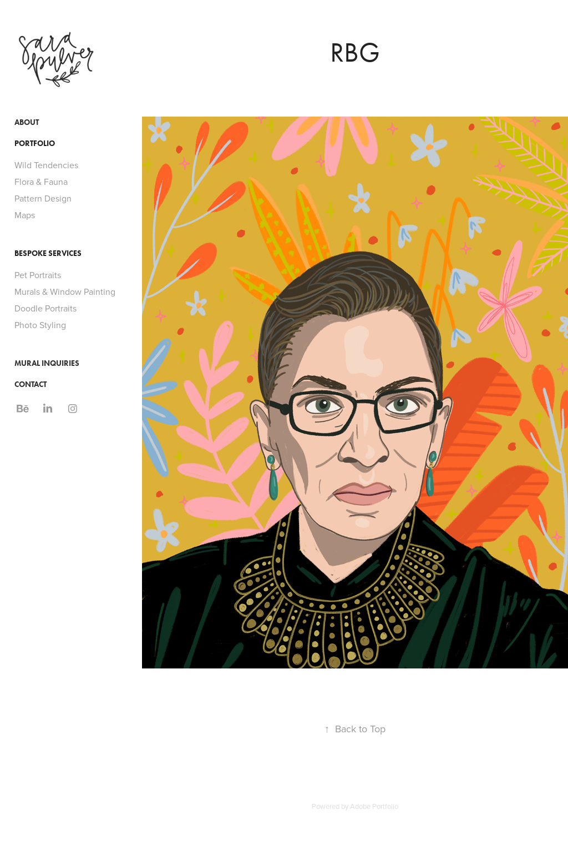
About (26, 122)
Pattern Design (43, 198)
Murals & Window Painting (64, 291)
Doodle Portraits (45, 308)
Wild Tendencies (46, 165)
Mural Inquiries (46, 363)
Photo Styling (40, 325)
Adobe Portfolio (374, 806)
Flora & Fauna (41, 181)
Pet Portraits (37, 275)
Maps (24, 215)
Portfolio (34, 143)
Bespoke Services (48, 253)
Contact (30, 384)
